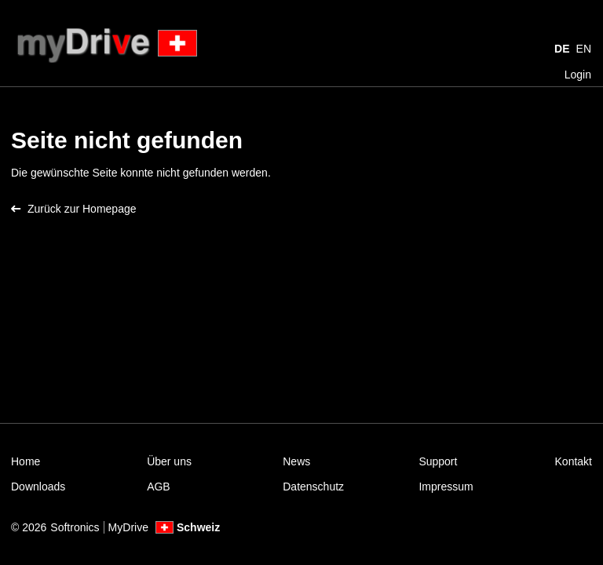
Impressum (445, 486)
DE (561, 48)
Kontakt (573, 461)
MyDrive (128, 527)
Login (578, 74)
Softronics (74, 527)
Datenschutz (313, 486)
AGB (158, 486)
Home (25, 461)
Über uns (169, 461)
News (296, 461)
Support (437, 461)
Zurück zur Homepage (74, 208)
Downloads (38, 486)
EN (583, 48)
